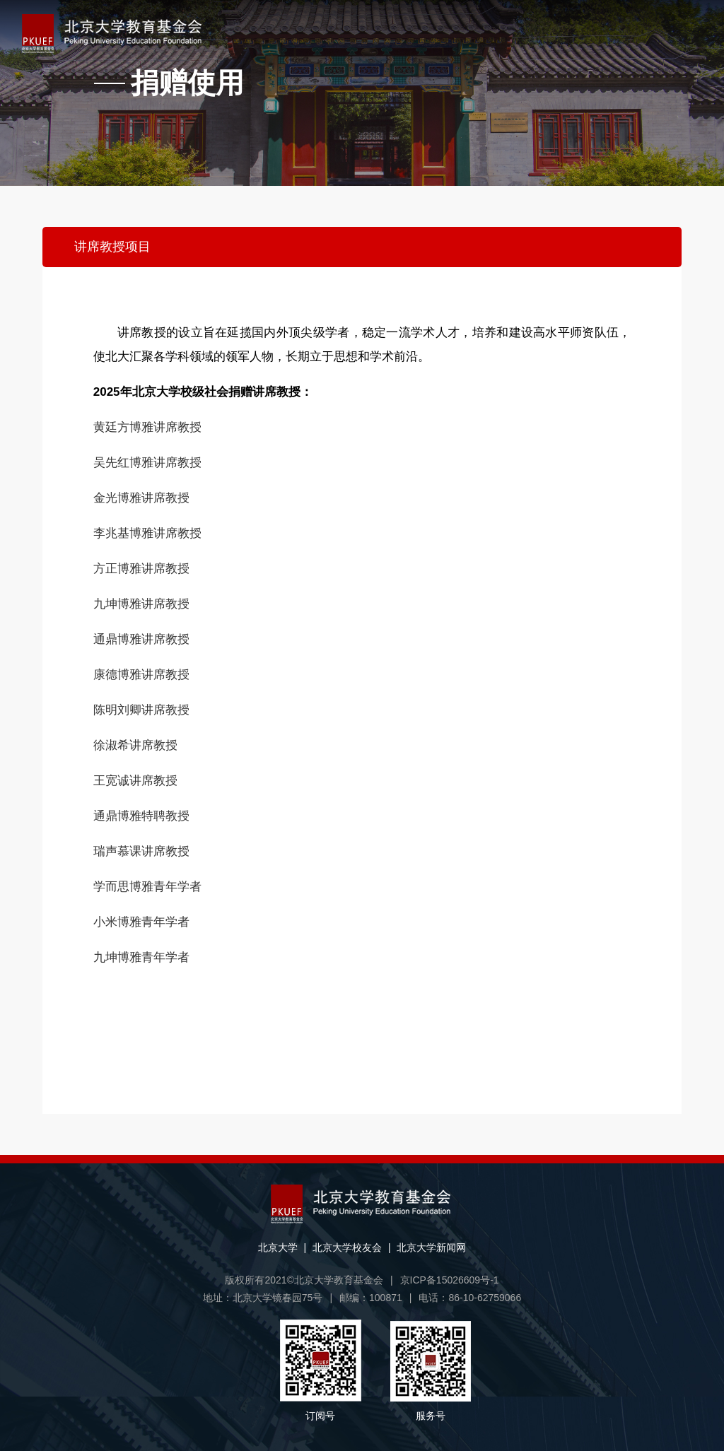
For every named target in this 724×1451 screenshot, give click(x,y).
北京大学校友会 (347, 1247)
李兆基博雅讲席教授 (147, 533)
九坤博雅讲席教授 (141, 604)
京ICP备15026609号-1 (449, 1280)
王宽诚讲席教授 (135, 780)
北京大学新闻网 (431, 1247)
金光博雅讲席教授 (141, 498)
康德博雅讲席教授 (141, 674)
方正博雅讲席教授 (141, 568)
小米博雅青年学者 (141, 922)
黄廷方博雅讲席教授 (147, 427)
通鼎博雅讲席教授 (141, 639)
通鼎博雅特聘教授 (141, 816)
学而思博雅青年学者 (147, 886)
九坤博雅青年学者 (141, 957)
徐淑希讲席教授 (135, 745)
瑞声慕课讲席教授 (141, 851)
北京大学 (278, 1247)
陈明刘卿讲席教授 (141, 710)
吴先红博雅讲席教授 (147, 462)
